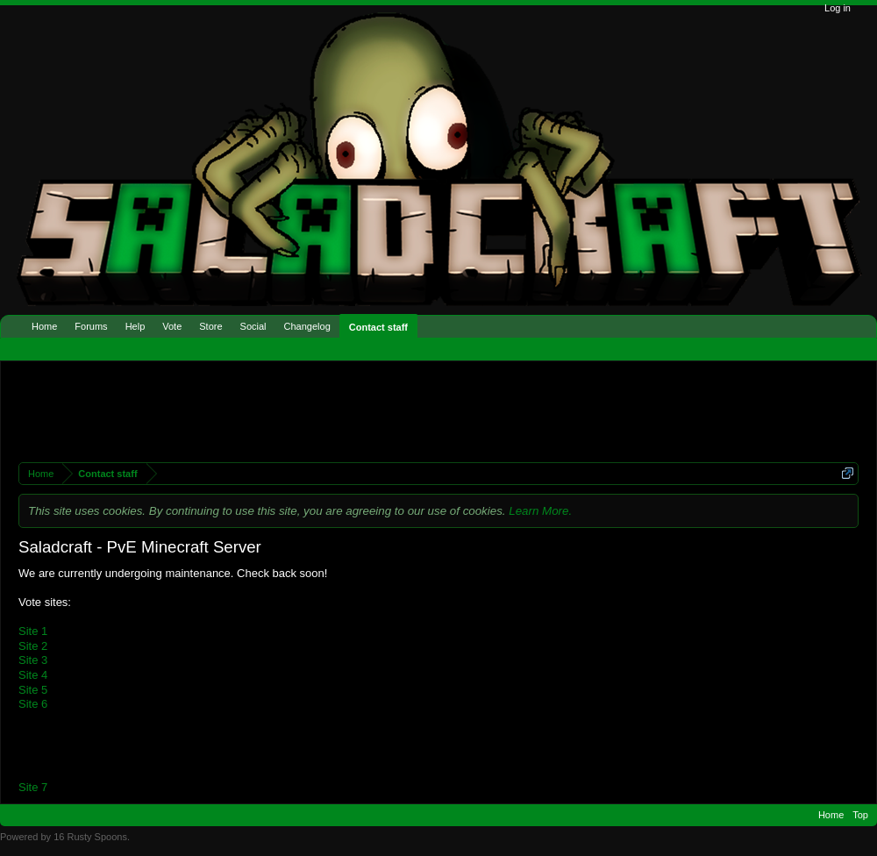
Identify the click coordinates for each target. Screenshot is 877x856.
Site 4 (32, 674)
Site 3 (32, 660)
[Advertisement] (323, 409)
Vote (172, 326)
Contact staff (378, 327)
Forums (91, 326)
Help (135, 326)
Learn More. (540, 510)
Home (44, 326)
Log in (837, 8)
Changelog (307, 326)
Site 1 (32, 631)
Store (210, 326)
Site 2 (32, 646)
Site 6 (32, 703)
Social (253, 326)
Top (860, 815)
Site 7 (32, 787)
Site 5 (32, 689)
